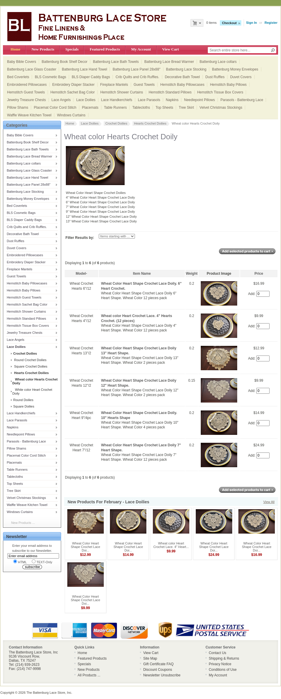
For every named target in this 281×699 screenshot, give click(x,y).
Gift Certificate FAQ (158, 664)
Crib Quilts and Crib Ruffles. (137, 77)
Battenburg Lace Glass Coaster (31, 69)
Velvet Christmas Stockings (221, 107)
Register (271, 22)
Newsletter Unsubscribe (161, 675)
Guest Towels (144, 85)
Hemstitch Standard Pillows (170, 92)
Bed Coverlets (18, 77)
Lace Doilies (85, 100)
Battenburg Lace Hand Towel (84, 69)
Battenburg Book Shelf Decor (64, 62)
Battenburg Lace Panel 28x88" (136, 69)
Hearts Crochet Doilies (150, 123)
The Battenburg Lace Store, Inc (48, 692)
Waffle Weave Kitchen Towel (29, 115)
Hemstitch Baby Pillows (228, 85)
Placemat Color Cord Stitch (55, 107)
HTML (20, 561)
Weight (192, 273)
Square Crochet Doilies (29, 366)
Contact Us (217, 653)
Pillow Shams (17, 107)
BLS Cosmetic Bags (50, 77)
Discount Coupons (157, 670)
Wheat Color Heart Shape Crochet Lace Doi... (85, 547)
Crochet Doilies (116, 123)
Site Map (150, 658)
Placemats (90, 107)
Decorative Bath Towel (182, 77)
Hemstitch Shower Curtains (121, 92)
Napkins (172, 100)
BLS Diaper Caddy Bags (91, 77)
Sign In (251, 22)
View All (269, 502)
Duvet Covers (241, 77)
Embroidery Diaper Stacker (73, 85)
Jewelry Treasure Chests (26, 100)
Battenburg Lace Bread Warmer (169, 62)
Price (259, 273)
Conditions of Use (223, 670)
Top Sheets (164, 107)
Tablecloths (141, 107)
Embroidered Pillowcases (27, 85)
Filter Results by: (80, 238)
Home (15, 49)
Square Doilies (23, 406)
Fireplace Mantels (114, 85)
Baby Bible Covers (21, 62)
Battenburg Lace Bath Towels (116, 62)
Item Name (142, 273)
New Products (42, 49)
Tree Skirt (186, 107)
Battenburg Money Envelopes (235, 69)
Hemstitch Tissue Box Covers (220, 92)
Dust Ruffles (215, 77)
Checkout (229, 23)
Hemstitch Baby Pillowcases (182, 85)
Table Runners (115, 107)
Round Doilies (23, 400)
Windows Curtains (71, 115)
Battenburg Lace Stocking (186, 69)
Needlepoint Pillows (199, 100)
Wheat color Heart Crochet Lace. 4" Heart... (171, 545)
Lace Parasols (149, 100)
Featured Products (105, 49)
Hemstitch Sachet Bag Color (73, 92)
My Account (141, 49)
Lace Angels (61, 100)
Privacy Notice (220, 664)
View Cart (170, 49)
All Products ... (89, 675)
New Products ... (23, 522)
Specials (71, 49)
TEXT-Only (42, 561)
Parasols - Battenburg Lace (241, 100)
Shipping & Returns (224, 658)
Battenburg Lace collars (218, 62)
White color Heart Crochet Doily (32, 391)
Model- (81, 273)
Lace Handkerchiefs (116, 100)
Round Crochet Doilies (29, 360)
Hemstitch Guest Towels (26, 92)
